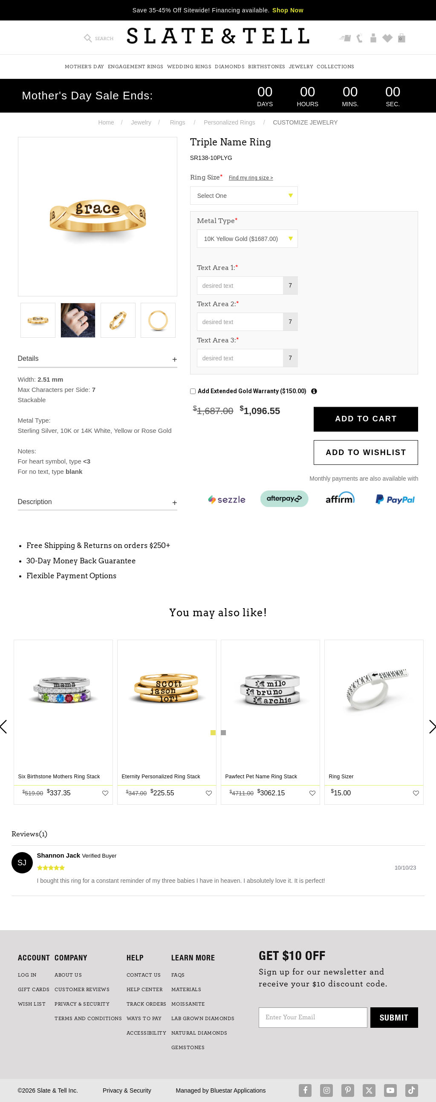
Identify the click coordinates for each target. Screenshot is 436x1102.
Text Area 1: (217, 268)
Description (35, 501)
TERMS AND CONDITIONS (88, 1018)
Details (28, 358)
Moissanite (188, 1003)
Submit (394, 1017)
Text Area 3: (218, 340)
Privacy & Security (127, 1090)
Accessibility (147, 1032)
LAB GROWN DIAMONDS (203, 1018)
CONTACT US (144, 974)
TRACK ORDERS (147, 1003)
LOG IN (27, 974)
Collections (336, 66)
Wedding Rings (189, 66)
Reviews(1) (30, 834)
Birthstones (267, 66)
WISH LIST (32, 1003)
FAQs (178, 974)
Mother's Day (84, 66)
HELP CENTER (145, 989)
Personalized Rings (229, 122)
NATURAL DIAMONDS (199, 1032)
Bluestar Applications (238, 1090)
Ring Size (231, 177)
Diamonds (230, 66)
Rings (177, 122)
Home (106, 122)
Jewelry (301, 66)
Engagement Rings (136, 66)
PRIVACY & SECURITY (82, 1003)
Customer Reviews (82, 989)
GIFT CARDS (34, 989)
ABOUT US (68, 974)
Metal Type (217, 221)
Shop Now (287, 10)
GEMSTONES (188, 1047)
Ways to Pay (144, 1018)
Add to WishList (366, 452)
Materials (186, 989)
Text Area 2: (218, 304)
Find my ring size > (251, 178)
